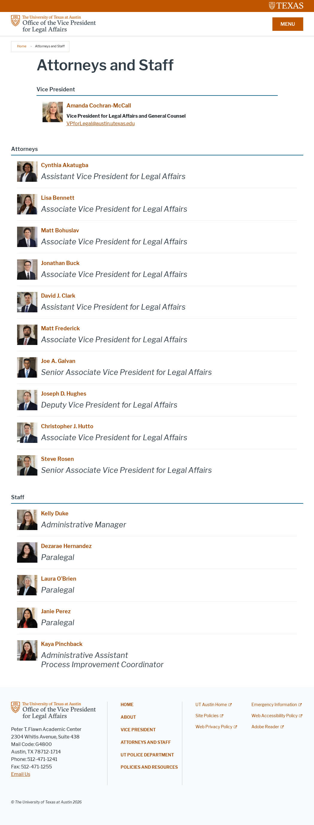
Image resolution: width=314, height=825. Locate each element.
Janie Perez (56, 611)
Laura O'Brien (58, 579)
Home (21, 46)
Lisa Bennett (58, 198)
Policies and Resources (149, 767)
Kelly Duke (55, 513)
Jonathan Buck (60, 263)
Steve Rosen (57, 459)
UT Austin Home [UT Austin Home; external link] (211, 704)
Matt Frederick (60, 328)
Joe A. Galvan (58, 361)
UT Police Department (147, 755)
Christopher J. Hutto (67, 426)
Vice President (138, 729)
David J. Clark (58, 296)
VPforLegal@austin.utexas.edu (100, 123)
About (128, 717)
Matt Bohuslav (60, 230)
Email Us (20, 774)
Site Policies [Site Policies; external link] (207, 715)
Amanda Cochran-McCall (98, 105)
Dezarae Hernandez (66, 546)
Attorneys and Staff (146, 742)
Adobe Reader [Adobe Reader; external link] (265, 726)
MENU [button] (287, 24)
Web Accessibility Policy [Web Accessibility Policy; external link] (274, 715)
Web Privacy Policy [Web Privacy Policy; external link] (213, 726)
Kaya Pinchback (62, 644)
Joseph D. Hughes (63, 393)
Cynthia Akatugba (64, 165)
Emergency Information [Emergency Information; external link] (274, 704)
